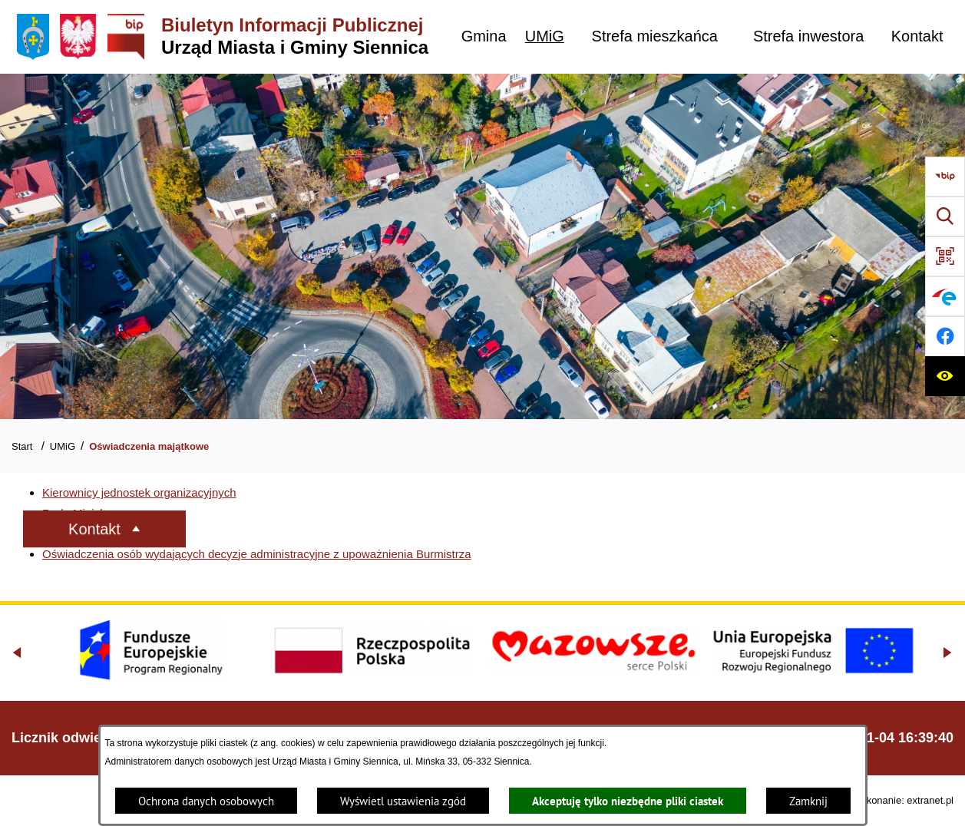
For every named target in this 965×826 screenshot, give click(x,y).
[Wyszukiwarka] (945, 216)
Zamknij (808, 801)
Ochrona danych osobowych (206, 801)
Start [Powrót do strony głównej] (22, 446)
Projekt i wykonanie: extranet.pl (884, 800)
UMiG (62, 446)
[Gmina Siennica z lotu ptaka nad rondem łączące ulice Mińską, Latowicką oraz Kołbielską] (482, 246)
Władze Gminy (79, 533)
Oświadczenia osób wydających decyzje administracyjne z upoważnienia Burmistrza (256, 553)
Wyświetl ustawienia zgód (403, 801)
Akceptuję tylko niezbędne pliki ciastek (627, 801)
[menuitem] (483, 36)
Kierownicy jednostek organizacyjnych (139, 492)
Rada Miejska (77, 513)
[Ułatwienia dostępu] (945, 376)
